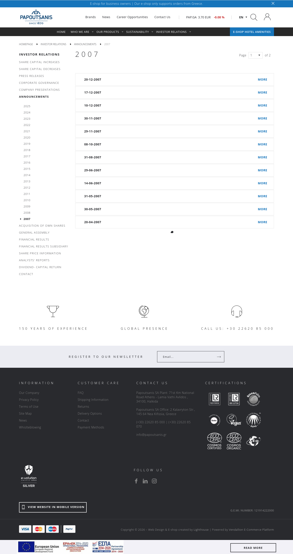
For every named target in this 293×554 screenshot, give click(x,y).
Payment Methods (91, 427)
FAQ (81, 393)
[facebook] (136, 481)
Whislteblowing (30, 427)
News (23, 420)
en (241, 17)
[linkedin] (145, 481)
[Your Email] (188, 356)
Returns (83, 406)
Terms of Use (28, 406)
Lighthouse (201, 530)
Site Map (25, 413)
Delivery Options (90, 413)
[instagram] (154, 481)
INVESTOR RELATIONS (39, 54)
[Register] (219, 356)
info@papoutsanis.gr (151, 435)
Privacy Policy (29, 400)
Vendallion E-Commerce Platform (251, 530)
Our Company (29, 393)
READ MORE (253, 548)
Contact (83, 420)
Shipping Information (93, 400)
